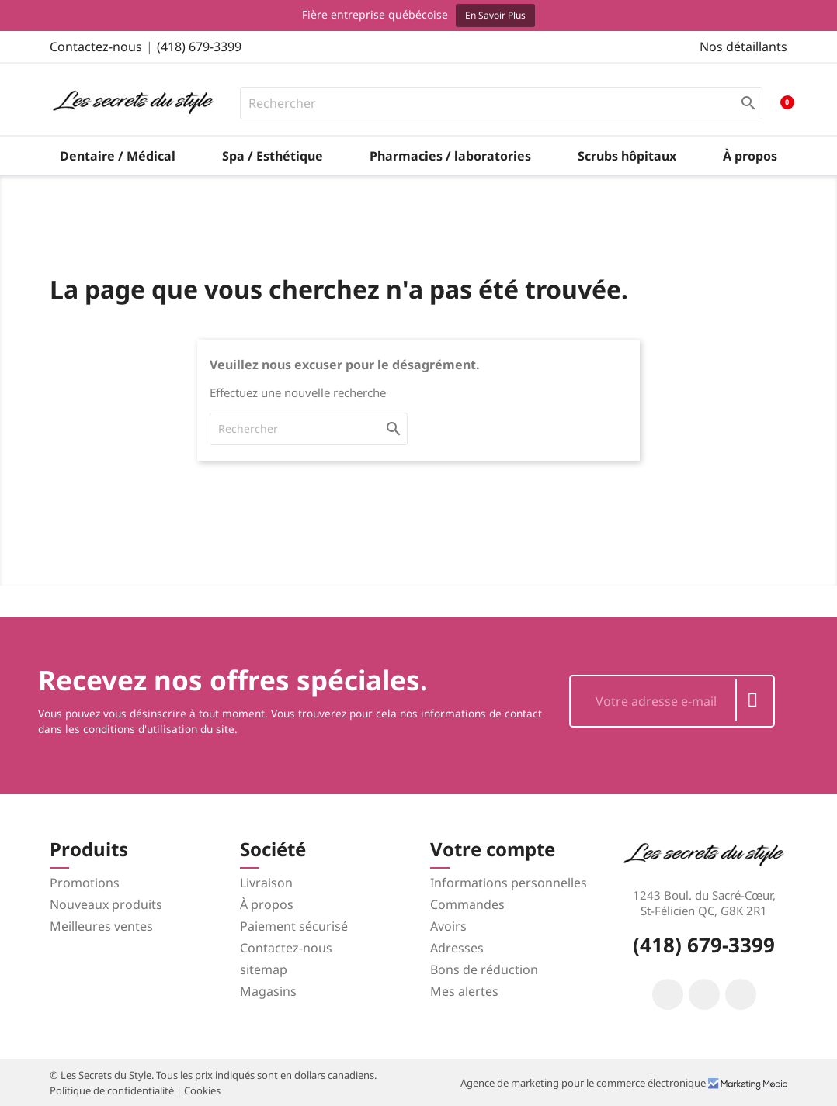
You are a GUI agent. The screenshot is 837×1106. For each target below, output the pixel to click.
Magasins (268, 991)
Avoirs (448, 926)
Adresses (457, 947)
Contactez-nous (96, 46)
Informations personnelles (508, 882)
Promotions (85, 882)
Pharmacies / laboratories (450, 155)
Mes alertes (464, 991)
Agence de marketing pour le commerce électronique (584, 1083)
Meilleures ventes (101, 926)
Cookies (202, 1090)
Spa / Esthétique (272, 155)
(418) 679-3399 (199, 46)
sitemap (263, 969)
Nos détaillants (743, 46)
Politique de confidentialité (113, 1090)
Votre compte (492, 849)
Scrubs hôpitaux (627, 155)
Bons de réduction (484, 969)
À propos (750, 155)
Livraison (266, 882)
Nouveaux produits (106, 904)
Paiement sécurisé (294, 926)
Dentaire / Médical (117, 155)
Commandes (467, 904)
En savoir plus (495, 15)
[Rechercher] (501, 103)
